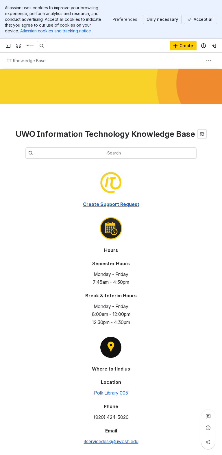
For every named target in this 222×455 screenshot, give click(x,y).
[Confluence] (30, 45)
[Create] (183, 45)
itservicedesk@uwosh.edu (111, 441)
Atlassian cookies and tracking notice (55, 30)
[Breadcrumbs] (26, 61)
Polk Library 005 (111, 393)
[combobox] (119, 153)
